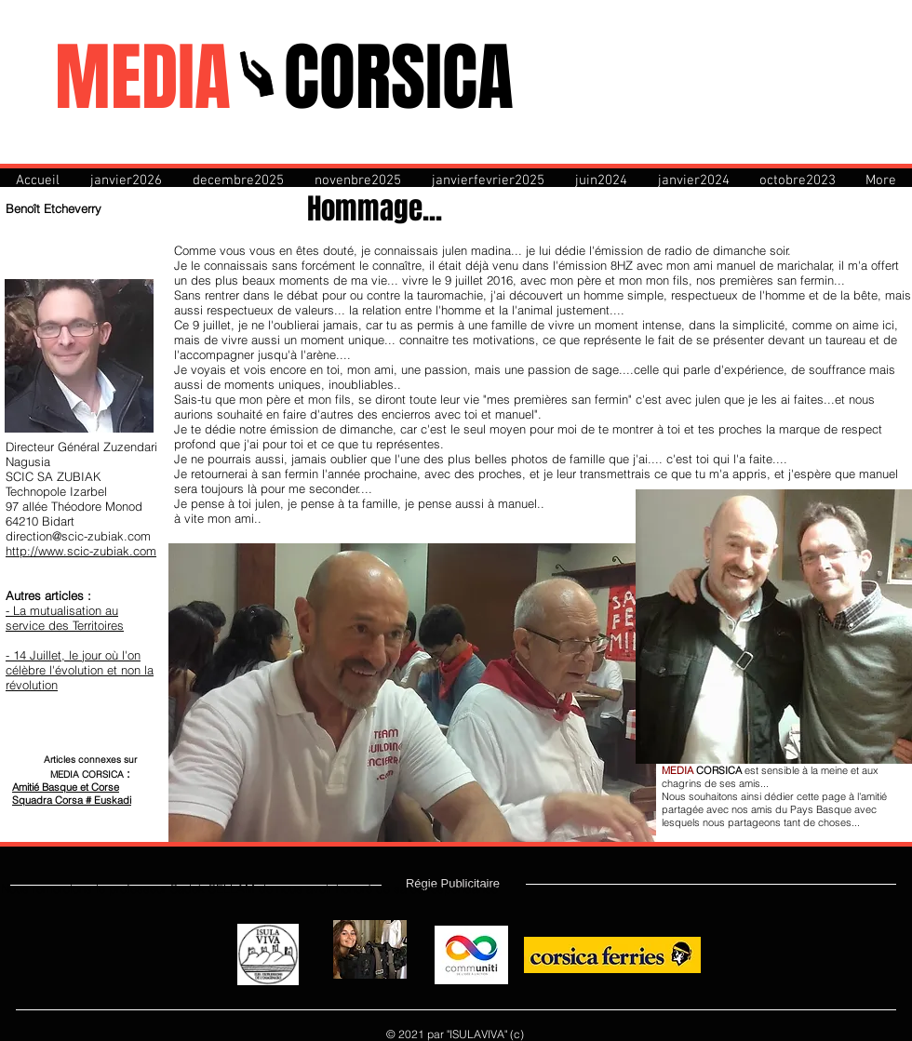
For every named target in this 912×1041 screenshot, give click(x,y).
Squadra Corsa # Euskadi (71, 800)
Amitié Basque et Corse (65, 787)
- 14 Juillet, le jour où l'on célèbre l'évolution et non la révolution (80, 669)
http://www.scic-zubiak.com (81, 550)
